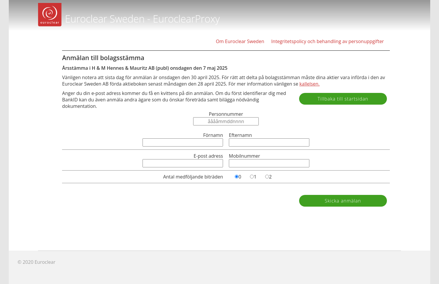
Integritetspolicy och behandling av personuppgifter (327, 41)
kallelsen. (309, 84)
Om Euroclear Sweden (240, 41)
